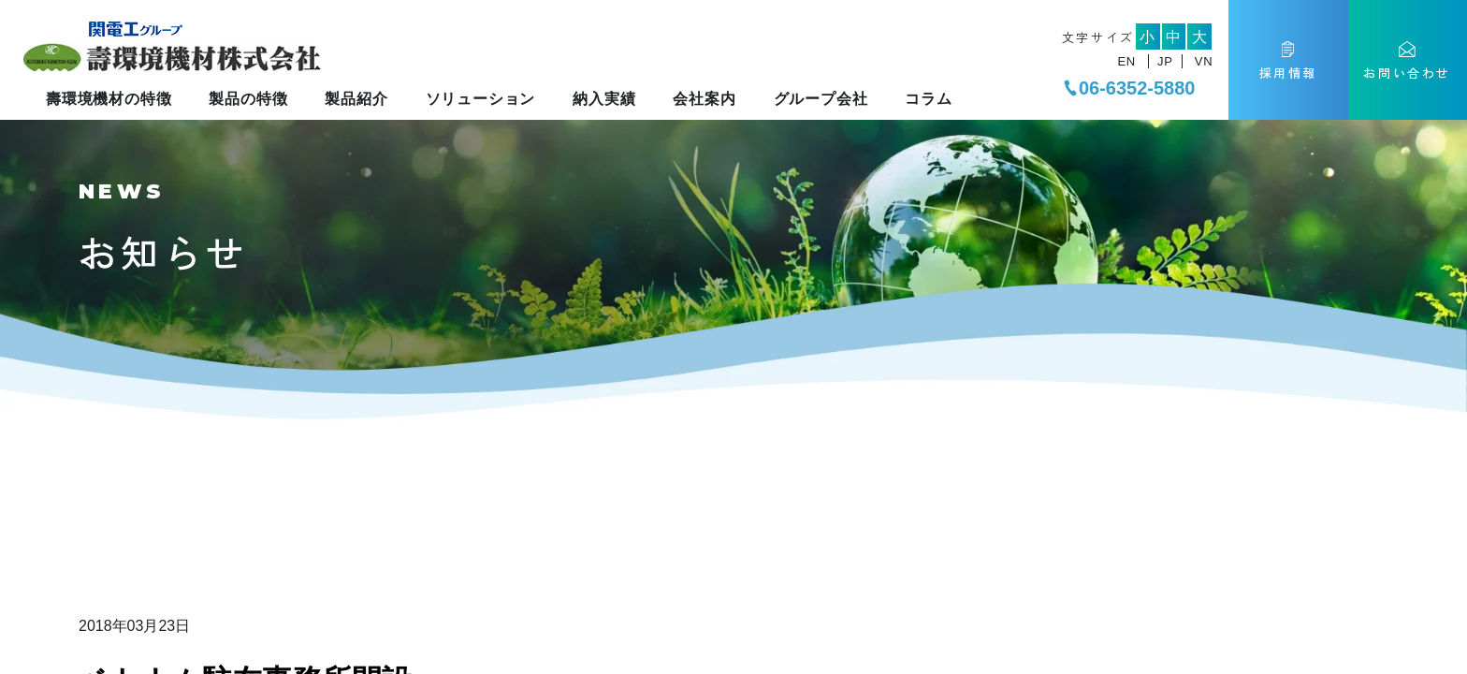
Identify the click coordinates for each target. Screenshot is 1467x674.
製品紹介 (356, 99)
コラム (928, 99)
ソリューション (481, 99)
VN (1204, 61)
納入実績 (604, 99)
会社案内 (704, 99)
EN (1126, 61)
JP (1164, 61)
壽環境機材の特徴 (108, 99)
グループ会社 (821, 99)
